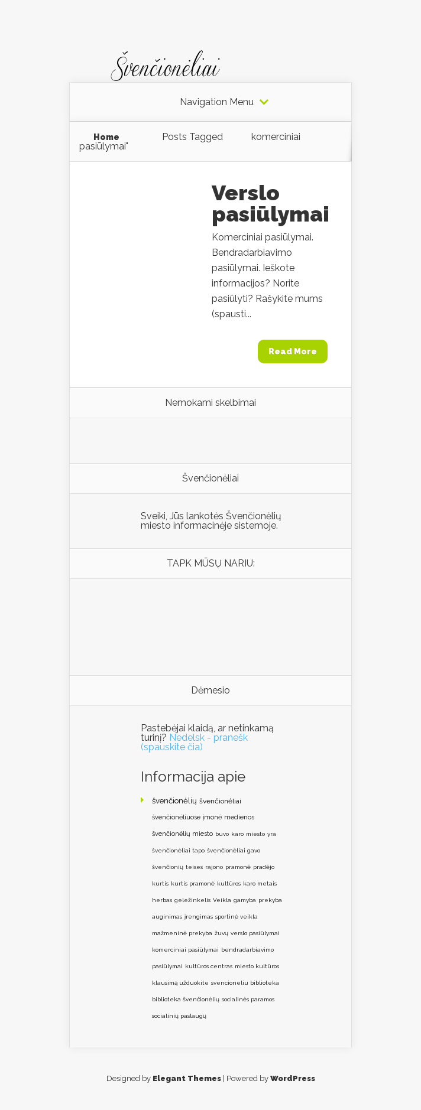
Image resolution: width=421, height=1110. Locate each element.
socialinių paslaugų (179, 1016)
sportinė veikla (236, 916)
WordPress (292, 1078)
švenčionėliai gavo (233, 850)
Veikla (222, 900)
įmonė (212, 817)
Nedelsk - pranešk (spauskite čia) (194, 742)
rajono (214, 867)
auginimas (167, 916)
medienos (239, 817)
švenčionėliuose (176, 817)
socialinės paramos (248, 999)
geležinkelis (192, 900)
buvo (222, 834)
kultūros (229, 883)
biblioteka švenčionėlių (185, 999)
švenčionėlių (174, 800)
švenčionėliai (220, 801)
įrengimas (198, 916)
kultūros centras (208, 966)
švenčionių (167, 867)
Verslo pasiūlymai (270, 203)
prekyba (270, 900)
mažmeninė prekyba (182, 933)
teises (194, 867)
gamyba (245, 900)
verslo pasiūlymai (255, 933)
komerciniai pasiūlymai (185, 949)
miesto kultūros (257, 966)
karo (237, 834)
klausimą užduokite (180, 982)
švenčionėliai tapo (178, 850)
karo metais (260, 883)
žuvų (221, 933)
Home (106, 137)
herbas (162, 900)
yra (271, 834)
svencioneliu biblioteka (245, 982)
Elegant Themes (187, 1078)
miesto (255, 834)
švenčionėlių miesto (182, 834)
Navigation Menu (217, 102)
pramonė (238, 867)
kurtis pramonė (193, 883)
